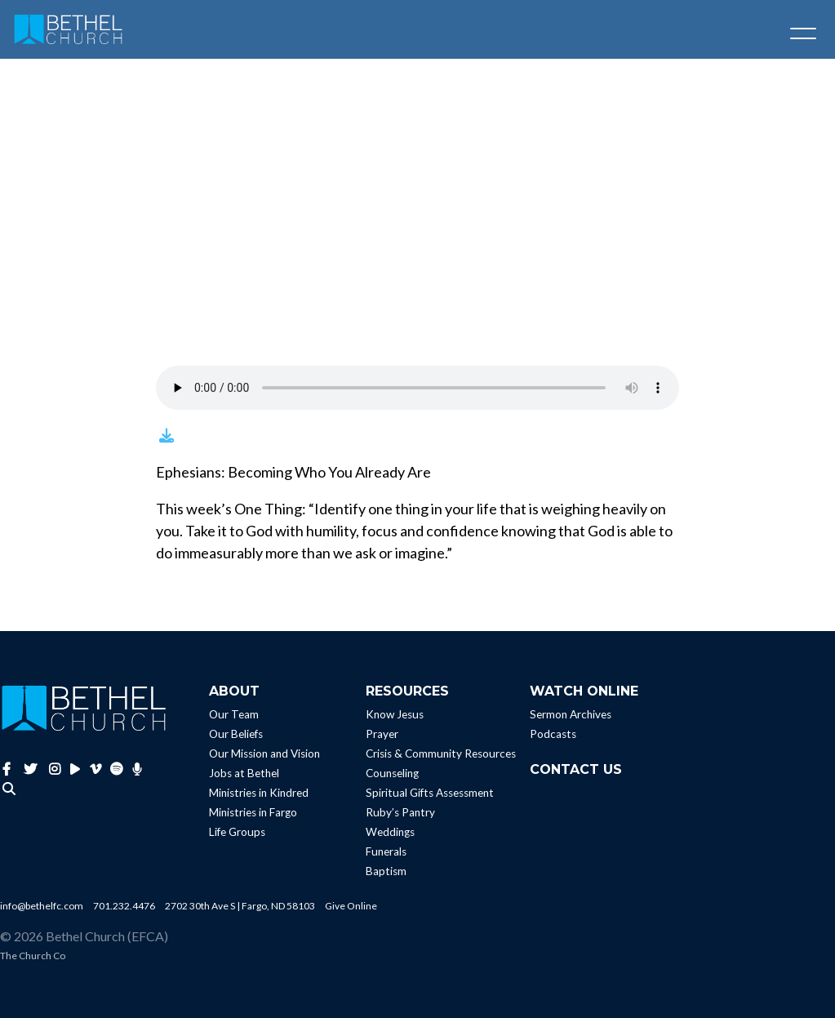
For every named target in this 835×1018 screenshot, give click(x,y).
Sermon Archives (570, 714)
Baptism (386, 871)
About (234, 691)
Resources (407, 691)
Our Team (234, 714)
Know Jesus (395, 714)
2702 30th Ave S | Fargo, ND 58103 (240, 906)
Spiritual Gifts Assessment (430, 792)
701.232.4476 (124, 906)
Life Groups (237, 831)
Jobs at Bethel (244, 773)
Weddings (390, 831)
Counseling (392, 773)
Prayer (382, 733)
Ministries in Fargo (253, 812)
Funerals (386, 851)
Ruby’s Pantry (400, 812)
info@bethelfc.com (41, 906)
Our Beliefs (236, 733)
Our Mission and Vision (264, 753)
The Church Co (32, 955)
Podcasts (553, 733)
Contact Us (576, 769)
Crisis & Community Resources (441, 753)
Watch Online (584, 691)
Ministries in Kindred (259, 792)
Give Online (351, 906)
